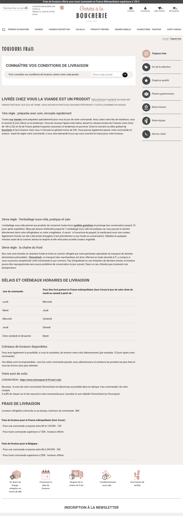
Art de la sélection (161, 67)
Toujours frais (159, 53)
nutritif (112, 100)
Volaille (80, 29)
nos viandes (15, 119)
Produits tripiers (99, 29)
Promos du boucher (15, 29)
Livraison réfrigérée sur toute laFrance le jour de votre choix (43, 11)
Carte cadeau (174, 29)
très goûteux (98, 100)
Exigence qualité (160, 80)
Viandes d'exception (59, 29)
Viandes (39, 29)
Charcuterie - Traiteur (149, 29)
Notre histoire (159, 107)
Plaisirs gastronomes (163, 93)
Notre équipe (158, 120)
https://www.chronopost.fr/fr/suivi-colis (41, 380)
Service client (159, 134)
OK (125, 74)
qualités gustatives (84, 225)
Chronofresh (35, 257)
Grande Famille (123, 29)
